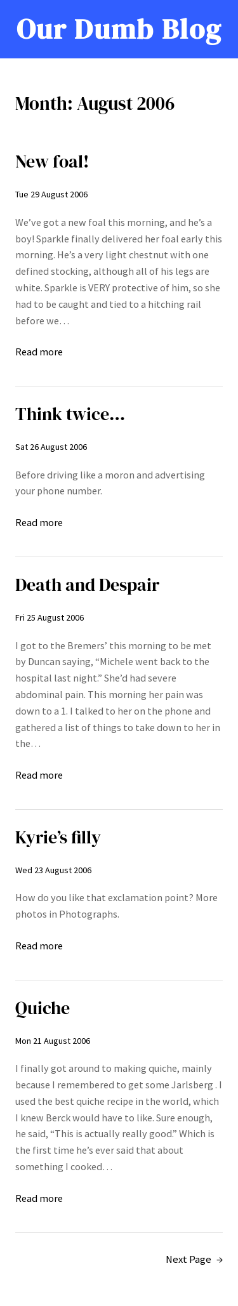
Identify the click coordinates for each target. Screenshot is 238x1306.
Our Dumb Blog (119, 29)
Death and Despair (87, 584)
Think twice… (70, 414)
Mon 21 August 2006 (52, 1040)
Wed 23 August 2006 (53, 870)
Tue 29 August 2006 (51, 194)
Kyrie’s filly (58, 837)
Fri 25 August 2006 (49, 617)
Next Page (194, 1259)
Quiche (42, 1008)
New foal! (52, 161)
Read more (39, 352)
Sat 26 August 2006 (51, 446)
